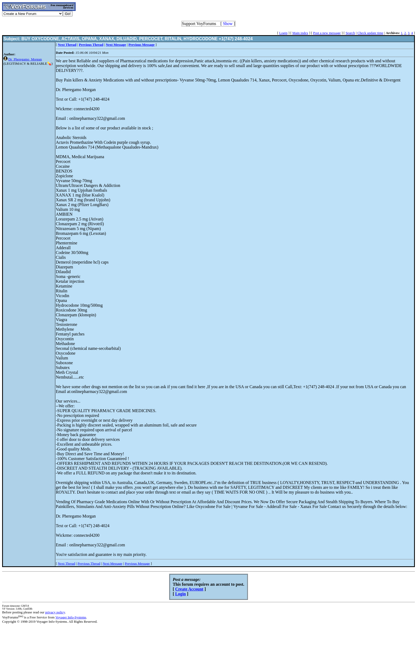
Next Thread (66, 563)
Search (350, 33)
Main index (300, 33)
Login (283, 33)
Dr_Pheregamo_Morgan (25, 59)
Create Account (189, 589)
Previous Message (137, 563)
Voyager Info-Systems (70, 617)
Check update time (370, 33)
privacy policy (55, 612)
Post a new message (327, 33)
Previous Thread (89, 563)
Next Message (112, 563)
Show (227, 23)
